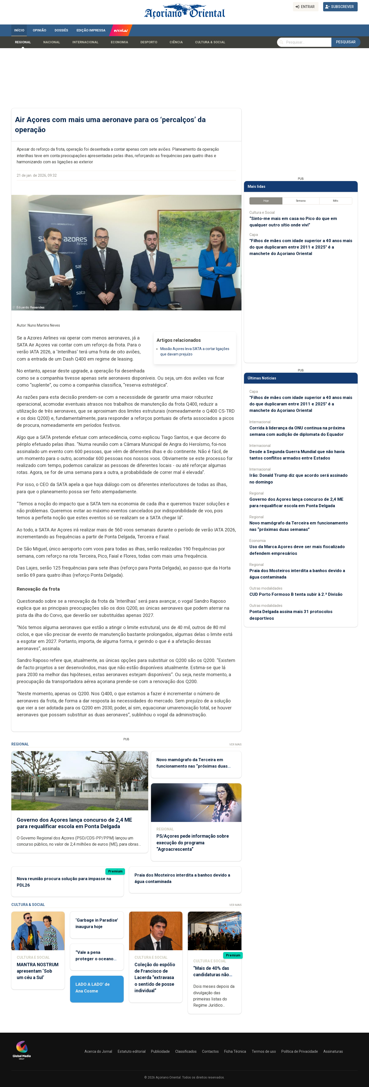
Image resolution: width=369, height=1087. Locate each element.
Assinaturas (333, 1051)
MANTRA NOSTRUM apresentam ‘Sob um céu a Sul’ (37, 971)
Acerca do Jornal (98, 1051)
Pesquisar (346, 42)
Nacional (51, 42)
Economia (119, 42)
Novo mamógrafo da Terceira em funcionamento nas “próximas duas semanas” (192, 766)
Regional (23, 42)
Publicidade (160, 1051)
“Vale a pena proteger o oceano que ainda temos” (94, 959)
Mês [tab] (335, 200)
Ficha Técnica (235, 1051)
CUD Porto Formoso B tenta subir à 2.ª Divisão (295, 594)
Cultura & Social (210, 42)
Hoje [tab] (266, 200)
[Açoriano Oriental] (21, 1060)
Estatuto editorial (132, 1051)
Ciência (176, 42)
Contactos (210, 1051)
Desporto (148, 42)
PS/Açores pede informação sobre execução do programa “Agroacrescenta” (192, 843)
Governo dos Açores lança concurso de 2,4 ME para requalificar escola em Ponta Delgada (74, 823)
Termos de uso (264, 1051)
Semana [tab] (301, 200)
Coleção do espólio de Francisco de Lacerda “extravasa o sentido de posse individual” (155, 977)
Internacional (85, 42)
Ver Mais (235, 744)
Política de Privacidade (299, 1051)
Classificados (186, 1051)
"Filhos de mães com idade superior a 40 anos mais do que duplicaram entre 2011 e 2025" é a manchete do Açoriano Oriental (300, 247)
